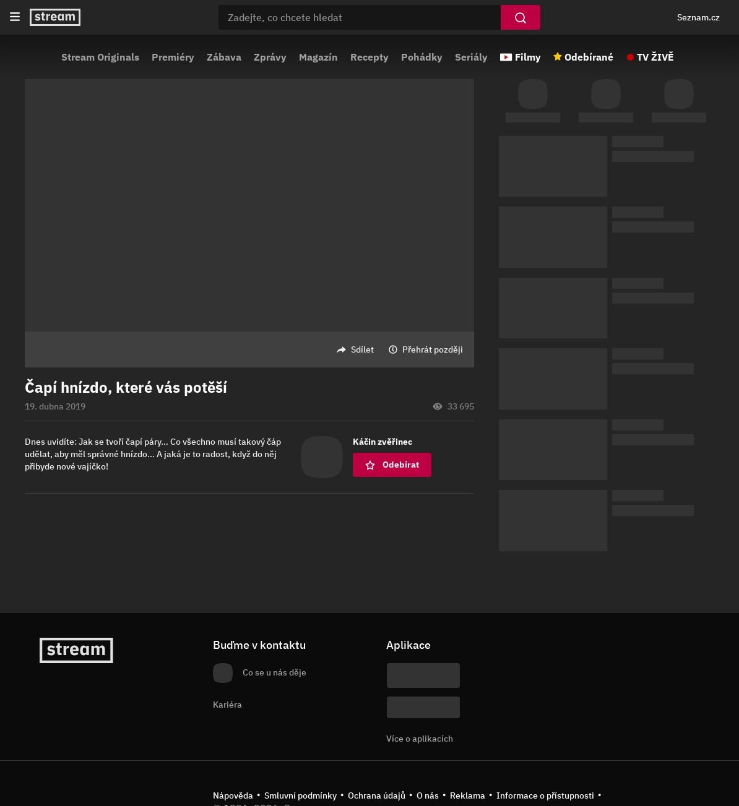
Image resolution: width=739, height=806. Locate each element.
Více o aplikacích (419, 738)
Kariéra (227, 704)
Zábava (224, 57)
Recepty (369, 57)
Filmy (528, 57)
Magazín (318, 57)
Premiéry (173, 57)
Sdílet (362, 349)
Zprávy (270, 57)
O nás (428, 795)
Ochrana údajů (376, 795)
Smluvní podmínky (300, 795)
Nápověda (233, 795)
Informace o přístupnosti (545, 795)
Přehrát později (432, 349)
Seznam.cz (698, 17)
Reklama (467, 795)
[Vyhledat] (520, 17)
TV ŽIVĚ (655, 57)
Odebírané (588, 57)
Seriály (471, 57)
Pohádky (422, 57)
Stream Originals (100, 57)
